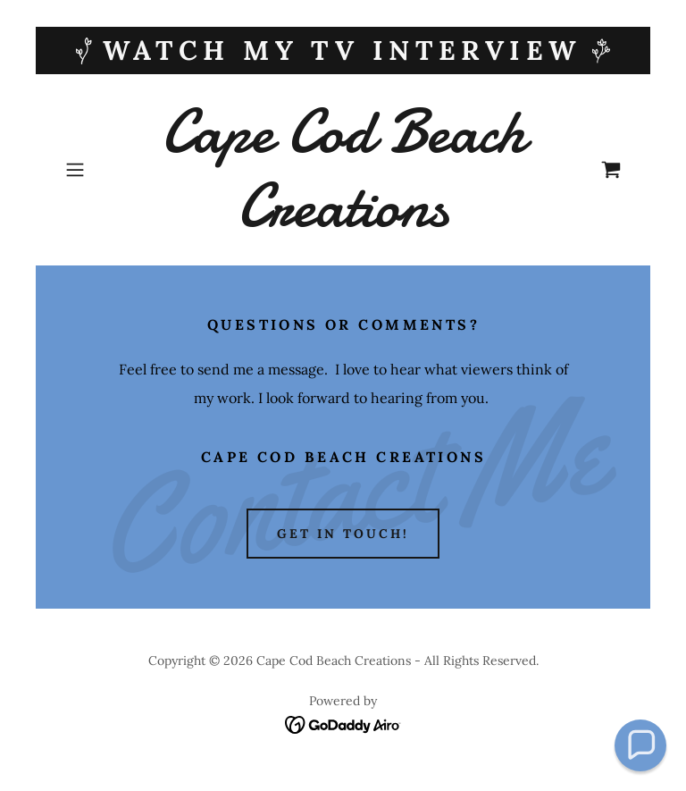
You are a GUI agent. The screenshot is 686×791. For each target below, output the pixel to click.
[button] (100, 170)
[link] (343, 221)
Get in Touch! (343, 534)
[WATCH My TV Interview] (343, 50)
